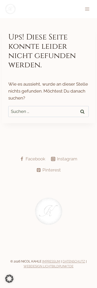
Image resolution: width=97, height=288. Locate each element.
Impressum (51, 261)
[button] (9, 278)
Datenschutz (74, 261)
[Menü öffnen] (87, 9)
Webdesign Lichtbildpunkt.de (48, 266)
